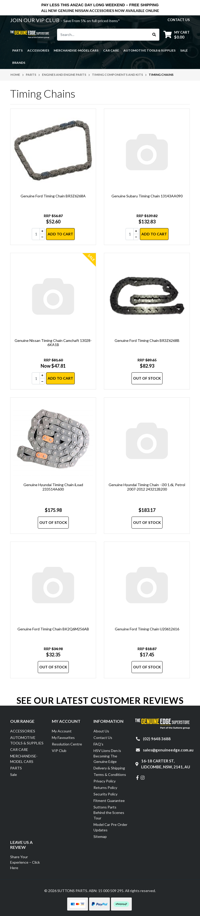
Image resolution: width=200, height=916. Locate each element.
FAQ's (98, 744)
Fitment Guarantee (109, 800)
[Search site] (154, 35)
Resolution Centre (67, 744)
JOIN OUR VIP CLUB (35, 20)
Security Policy (105, 794)
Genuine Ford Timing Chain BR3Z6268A (53, 196)
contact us (178, 20)
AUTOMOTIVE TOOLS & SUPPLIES (26, 740)
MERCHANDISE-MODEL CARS (24, 759)
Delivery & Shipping (109, 768)
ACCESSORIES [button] (38, 50)
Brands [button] (18, 63)
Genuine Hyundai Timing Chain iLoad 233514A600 (53, 486)
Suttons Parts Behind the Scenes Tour (108, 812)
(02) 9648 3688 (157, 738)
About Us (101, 731)
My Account (62, 731)
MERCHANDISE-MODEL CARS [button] (76, 50)
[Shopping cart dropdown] (176, 34)
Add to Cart (60, 234)
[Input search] (103, 35)
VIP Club (59, 750)
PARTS (16, 768)
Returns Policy (105, 787)
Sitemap (100, 836)
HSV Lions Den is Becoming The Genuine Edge (107, 756)
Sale (184, 50)
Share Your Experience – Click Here (25, 862)
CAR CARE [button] (111, 50)
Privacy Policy (104, 781)
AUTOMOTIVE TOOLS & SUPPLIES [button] (149, 50)
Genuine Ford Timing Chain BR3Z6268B (147, 340)
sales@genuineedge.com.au (168, 750)
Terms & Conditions (109, 774)
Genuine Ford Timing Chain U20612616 (147, 629)
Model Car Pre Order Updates (110, 827)
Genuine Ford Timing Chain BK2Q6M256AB (53, 629)
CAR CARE (19, 749)
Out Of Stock (147, 378)
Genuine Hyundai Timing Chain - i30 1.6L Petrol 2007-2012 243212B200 (147, 486)
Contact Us (102, 737)
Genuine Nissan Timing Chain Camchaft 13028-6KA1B (53, 342)
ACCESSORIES (22, 731)
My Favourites (63, 737)
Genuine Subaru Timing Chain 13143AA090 (147, 196)
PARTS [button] (17, 50)
